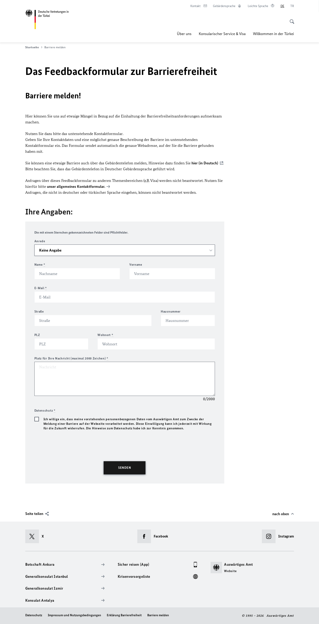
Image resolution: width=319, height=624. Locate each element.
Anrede (39, 241)
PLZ (37, 335)
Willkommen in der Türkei (273, 33)
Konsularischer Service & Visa (222, 33)
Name (39, 265)
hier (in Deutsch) (204, 163)
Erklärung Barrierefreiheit (124, 615)
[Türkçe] (292, 6)
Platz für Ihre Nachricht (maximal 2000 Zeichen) (71, 358)
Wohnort (105, 335)
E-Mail (40, 288)
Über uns (184, 33)
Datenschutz (33, 615)
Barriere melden (158, 615)
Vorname (135, 265)
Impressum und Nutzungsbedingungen (74, 615)
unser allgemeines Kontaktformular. (76, 186)
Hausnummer (171, 311)
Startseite (33, 47)
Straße (39, 311)
